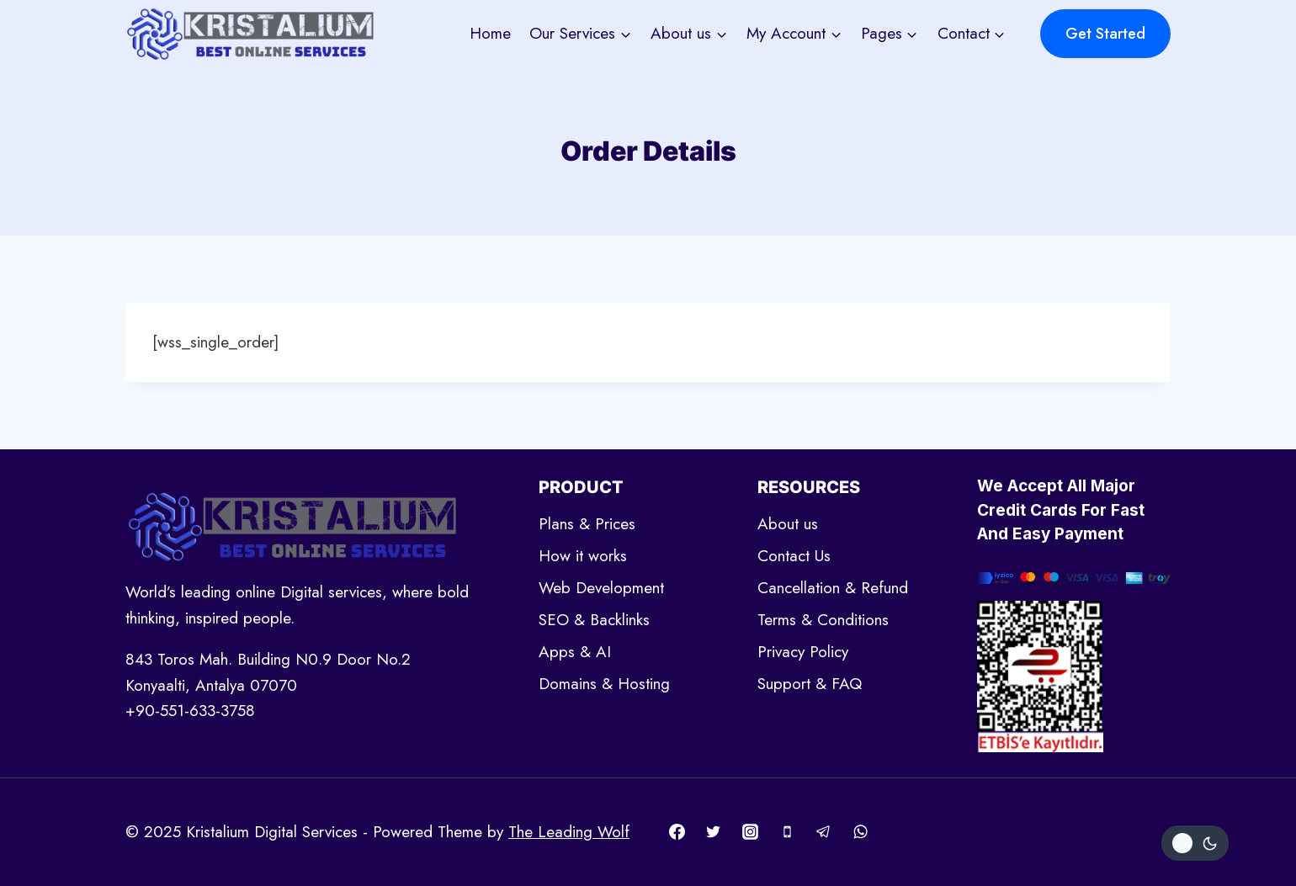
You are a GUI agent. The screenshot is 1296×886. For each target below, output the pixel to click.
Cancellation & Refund (832, 587)
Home (490, 33)
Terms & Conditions (823, 619)
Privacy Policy (802, 651)
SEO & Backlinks (594, 619)
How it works (583, 555)
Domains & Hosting (604, 683)
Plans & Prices (587, 523)
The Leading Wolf (568, 831)
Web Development (601, 587)
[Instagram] (750, 832)
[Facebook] (677, 832)
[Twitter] (714, 832)
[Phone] (787, 832)
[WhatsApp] (860, 832)
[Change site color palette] (1195, 843)
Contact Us (794, 555)
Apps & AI (575, 651)
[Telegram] (824, 832)
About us (787, 523)
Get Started (1105, 34)
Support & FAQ (809, 683)
